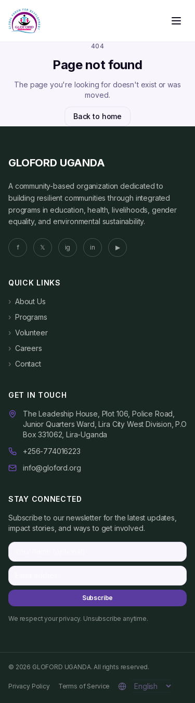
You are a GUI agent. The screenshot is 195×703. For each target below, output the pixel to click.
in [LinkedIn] (92, 247)
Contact (24, 364)
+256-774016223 (52, 451)
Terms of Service (84, 686)
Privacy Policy (29, 686)
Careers (25, 348)
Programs (27, 317)
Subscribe (97, 598)
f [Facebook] (18, 247)
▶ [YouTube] (117, 247)
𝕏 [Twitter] (42, 247)
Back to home (97, 116)
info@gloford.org (52, 467)
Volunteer (27, 333)
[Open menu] (176, 20)
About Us (27, 301)
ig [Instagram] (68, 247)
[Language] (151, 686)
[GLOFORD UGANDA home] (24, 20)
